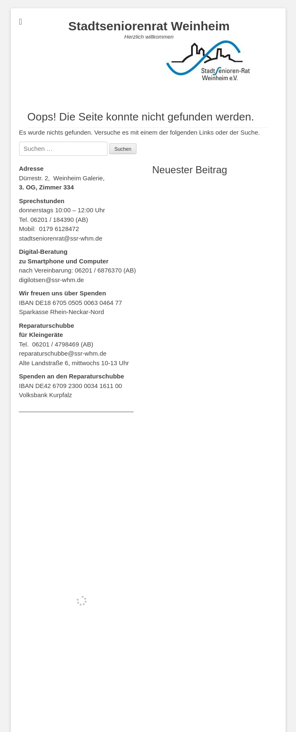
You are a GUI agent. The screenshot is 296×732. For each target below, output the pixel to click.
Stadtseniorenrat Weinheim (149, 26)
